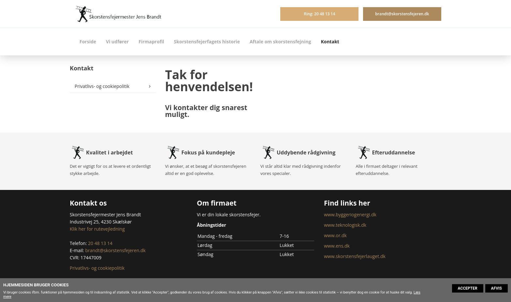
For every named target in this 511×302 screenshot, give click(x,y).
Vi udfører (117, 41)
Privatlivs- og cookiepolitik (102, 86)
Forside (88, 41)
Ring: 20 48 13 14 (319, 14)
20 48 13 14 (100, 243)
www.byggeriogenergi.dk (350, 214)
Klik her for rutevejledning (97, 229)
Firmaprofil (151, 41)
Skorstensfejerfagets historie (207, 41)
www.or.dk (335, 235)
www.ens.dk (337, 246)
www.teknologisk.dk (345, 225)
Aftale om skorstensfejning (280, 41)
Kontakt (330, 41)
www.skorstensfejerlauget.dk (355, 256)
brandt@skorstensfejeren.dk (402, 14)
